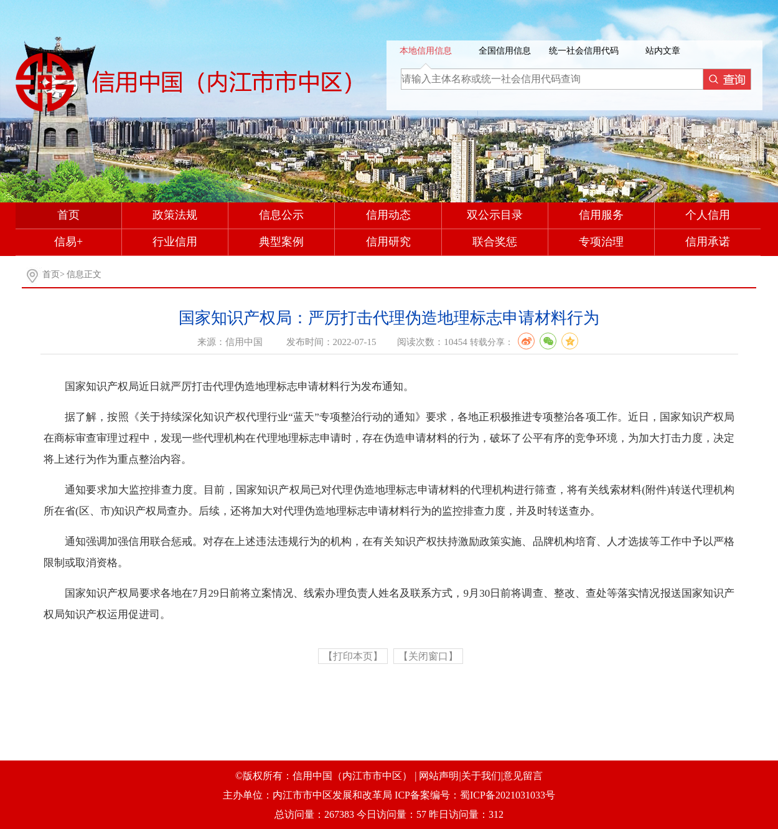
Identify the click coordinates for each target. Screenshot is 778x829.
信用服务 (601, 215)
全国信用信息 (505, 50)
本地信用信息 (426, 50)
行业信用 (174, 241)
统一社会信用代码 (584, 50)
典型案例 (281, 241)
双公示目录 (495, 215)
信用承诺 (707, 241)
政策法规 (174, 215)
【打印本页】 (353, 656)
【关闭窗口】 (428, 656)
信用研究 (388, 241)
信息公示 (281, 215)
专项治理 (601, 241)
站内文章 (662, 50)
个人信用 (707, 215)
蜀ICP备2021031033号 (507, 795)
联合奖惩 (494, 241)
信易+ (68, 241)
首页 (68, 215)
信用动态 (388, 215)
